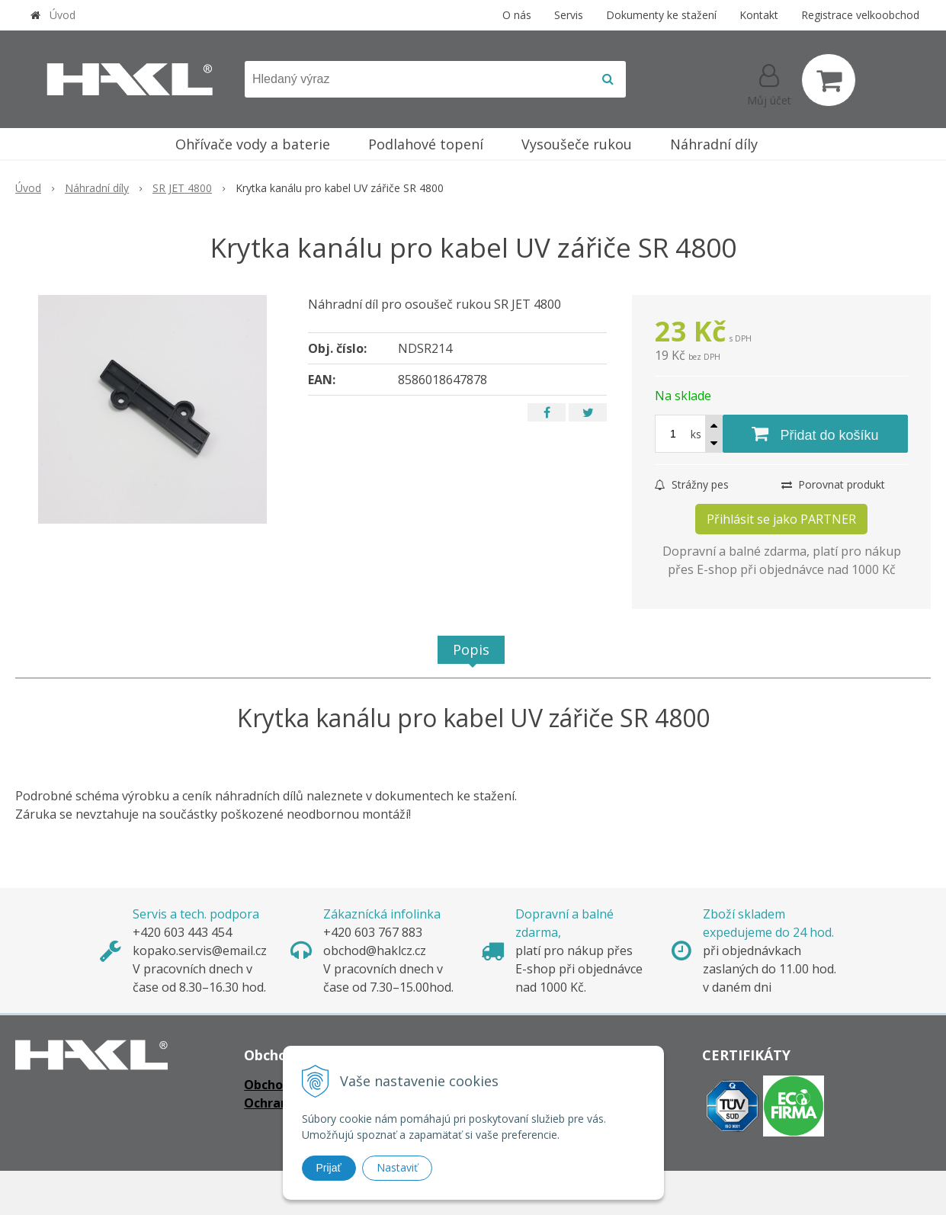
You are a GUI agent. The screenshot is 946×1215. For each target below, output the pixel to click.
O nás (516, 15)
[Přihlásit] (769, 83)
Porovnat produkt (833, 484)
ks (696, 434)
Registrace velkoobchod (860, 15)
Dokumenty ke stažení (661, 15)
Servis (568, 15)
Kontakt (758, 15)
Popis (471, 649)
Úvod (62, 15)
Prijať (329, 1168)
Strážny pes (692, 484)
